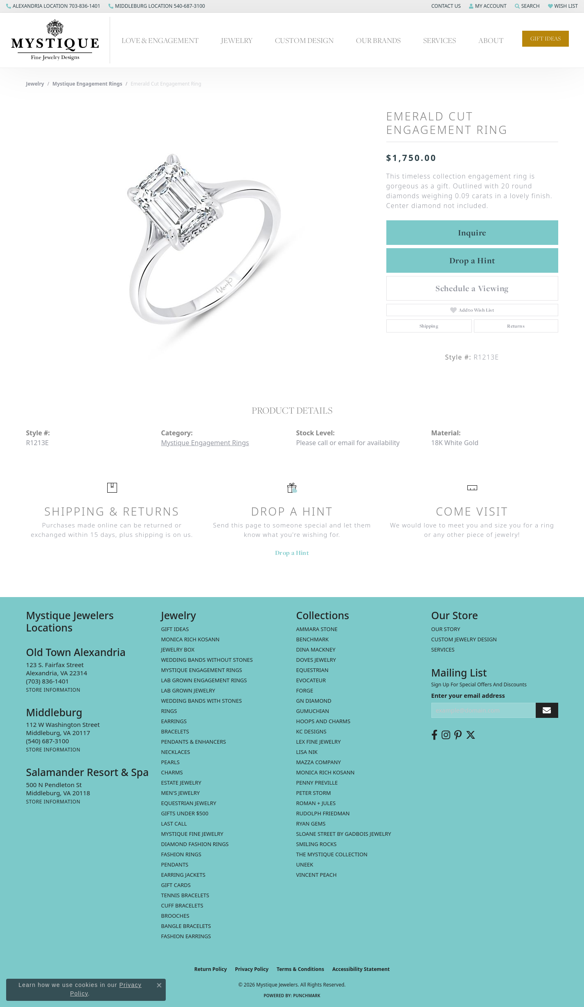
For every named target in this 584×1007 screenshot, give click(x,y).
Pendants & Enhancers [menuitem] (193, 741)
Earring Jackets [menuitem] (183, 874)
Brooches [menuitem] (175, 915)
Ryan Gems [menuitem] (311, 823)
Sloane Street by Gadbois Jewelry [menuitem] (343, 833)
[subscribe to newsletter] (547, 710)
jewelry (35, 83)
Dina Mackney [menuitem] (316, 649)
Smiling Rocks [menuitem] (316, 844)
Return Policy (210, 969)
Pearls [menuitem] (170, 762)
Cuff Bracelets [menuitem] (182, 905)
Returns (516, 326)
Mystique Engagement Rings (87, 83)
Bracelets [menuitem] (175, 731)
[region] (202, 239)
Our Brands (378, 40)
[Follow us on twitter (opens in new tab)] (471, 735)
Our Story (445, 629)
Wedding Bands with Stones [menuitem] (201, 700)
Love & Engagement (160, 40)
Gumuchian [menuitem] (312, 711)
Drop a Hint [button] (472, 260)
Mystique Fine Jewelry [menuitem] (192, 833)
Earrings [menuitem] (174, 721)
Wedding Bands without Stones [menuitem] (207, 659)
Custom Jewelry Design (464, 639)
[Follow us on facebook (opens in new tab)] (434, 735)
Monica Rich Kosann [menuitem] (325, 772)
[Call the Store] (47, 681)
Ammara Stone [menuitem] (317, 629)
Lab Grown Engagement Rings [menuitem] (204, 680)
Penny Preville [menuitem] (317, 782)
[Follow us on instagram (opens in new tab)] (446, 735)
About (491, 40)
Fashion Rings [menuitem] (181, 854)
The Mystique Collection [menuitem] (332, 854)
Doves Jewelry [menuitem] (316, 659)
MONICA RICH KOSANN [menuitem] (190, 639)
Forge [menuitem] (304, 690)
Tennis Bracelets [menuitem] (185, 895)
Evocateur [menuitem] (311, 680)
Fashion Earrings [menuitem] (186, 936)
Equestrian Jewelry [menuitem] (188, 803)
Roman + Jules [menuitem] (316, 803)
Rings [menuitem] (169, 711)
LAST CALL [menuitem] (174, 823)
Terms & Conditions (300, 969)
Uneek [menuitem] (304, 864)
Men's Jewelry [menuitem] (180, 793)
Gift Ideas (545, 38)
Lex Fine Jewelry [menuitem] (318, 741)
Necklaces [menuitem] (175, 752)
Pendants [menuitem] (175, 864)
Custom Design (304, 40)
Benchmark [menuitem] (312, 639)
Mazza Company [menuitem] (318, 762)
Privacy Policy (251, 969)
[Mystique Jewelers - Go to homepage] (59, 40)
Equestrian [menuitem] (312, 670)
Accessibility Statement (361, 969)
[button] (445, 6)
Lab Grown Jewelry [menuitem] (188, 690)
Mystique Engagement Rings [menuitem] (201, 670)
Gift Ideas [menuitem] (175, 629)
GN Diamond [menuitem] (313, 700)
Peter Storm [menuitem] (313, 793)
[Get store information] (53, 689)
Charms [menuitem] (172, 772)
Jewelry (237, 40)
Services (439, 40)
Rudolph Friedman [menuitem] (323, 813)
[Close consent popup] (159, 985)
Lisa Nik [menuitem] (307, 752)
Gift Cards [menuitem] (176, 885)
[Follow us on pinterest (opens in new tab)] (458, 735)
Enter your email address (468, 695)
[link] (53, 6)
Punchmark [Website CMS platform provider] (306, 995)
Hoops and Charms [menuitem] (323, 721)
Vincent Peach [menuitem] (316, 874)
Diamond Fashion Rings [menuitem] (195, 844)
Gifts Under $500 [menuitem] (185, 813)
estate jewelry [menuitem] (181, 782)
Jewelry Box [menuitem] (178, 649)
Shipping (428, 326)
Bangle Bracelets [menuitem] (186, 926)
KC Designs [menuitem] (311, 731)
